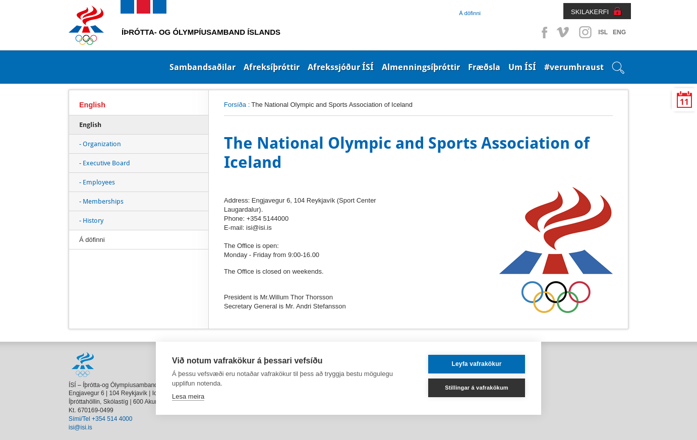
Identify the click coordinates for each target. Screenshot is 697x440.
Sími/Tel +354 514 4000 (100, 418)
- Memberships (101, 201)
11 (684, 102)
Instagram (585, 32)
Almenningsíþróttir (421, 67)
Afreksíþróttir (272, 67)
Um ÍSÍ (522, 67)
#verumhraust (574, 67)
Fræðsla (484, 67)
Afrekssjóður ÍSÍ (341, 67)
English (92, 105)
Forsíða (235, 104)
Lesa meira (188, 396)
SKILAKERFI (590, 12)
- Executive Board (104, 163)
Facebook (543, 32)
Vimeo (564, 32)
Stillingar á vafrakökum (476, 388)
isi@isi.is (80, 427)
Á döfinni (470, 13)
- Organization (100, 144)
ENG (619, 32)
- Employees (97, 182)
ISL (603, 32)
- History (91, 220)
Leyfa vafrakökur (476, 363)
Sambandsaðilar (202, 67)
